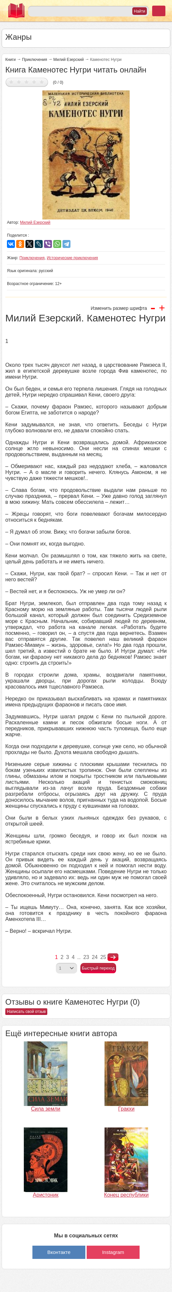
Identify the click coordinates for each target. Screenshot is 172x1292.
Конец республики (126, 1195)
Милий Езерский (68, 59)
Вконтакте (58, 1252)
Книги (10, 59)
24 (95, 957)
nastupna (113, 957)
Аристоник (45, 1195)
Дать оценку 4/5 (34, 81)
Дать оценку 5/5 (42, 81)
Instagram (113, 1252)
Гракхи (126, 1109)
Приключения (34, 59)
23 (86, 957)
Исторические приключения (72, 258)
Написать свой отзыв (26, 1011)
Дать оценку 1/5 (11, 81)
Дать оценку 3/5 (26, 81)
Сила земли (46, 1109)
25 (103, 957)
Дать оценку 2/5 (19, 81)
